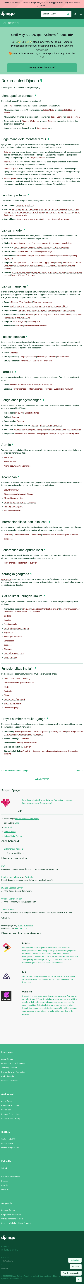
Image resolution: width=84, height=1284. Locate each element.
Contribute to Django (10, 1105)
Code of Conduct (8, 1076)
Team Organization (9, 1068)
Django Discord (7, 1143)
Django (8, 14)
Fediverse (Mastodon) (10, 1177)
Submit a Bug (7, 1110)
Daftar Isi (29, 877)
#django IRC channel (30, 121)
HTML (20, 925)
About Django (7, 1059)
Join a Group (6, 1101)
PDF (26, 925)
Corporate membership (11, 1214)
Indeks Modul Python (13, 836)
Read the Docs (21, 928)
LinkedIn (4, 1185)
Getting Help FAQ (8, 1139)
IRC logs (51, 121)
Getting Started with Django (13, 1063)
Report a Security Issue (10, 1114)
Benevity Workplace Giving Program (16, 1223)
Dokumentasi (9, 23)
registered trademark (69, 1276)
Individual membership (10, 1118)
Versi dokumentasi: (71, 1273)
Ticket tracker (7, 909)
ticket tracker (42, 128)
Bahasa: (75, 1267)
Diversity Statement (9, 1081)
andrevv (7, 1268)
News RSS (5, 1190)
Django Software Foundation (13, 1072)
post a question (73, 117)
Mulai (79, 770)
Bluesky (4, 1181)
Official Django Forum (11, 899)
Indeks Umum (10, 832)
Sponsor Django (8, 1210)
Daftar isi (8, 827)
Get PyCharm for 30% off (42, 67)
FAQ (3, 866)
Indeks (4, 877)
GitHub (4, 1168)
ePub (31, 925)
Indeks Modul (14, 877)
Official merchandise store (12, 1219)
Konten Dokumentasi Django (14, 770)
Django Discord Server (12, 888)
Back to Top (42, 779)
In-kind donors (9, 1249)
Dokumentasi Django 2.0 (14, 849)
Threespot (7, 1261)
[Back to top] (78, 1279)
